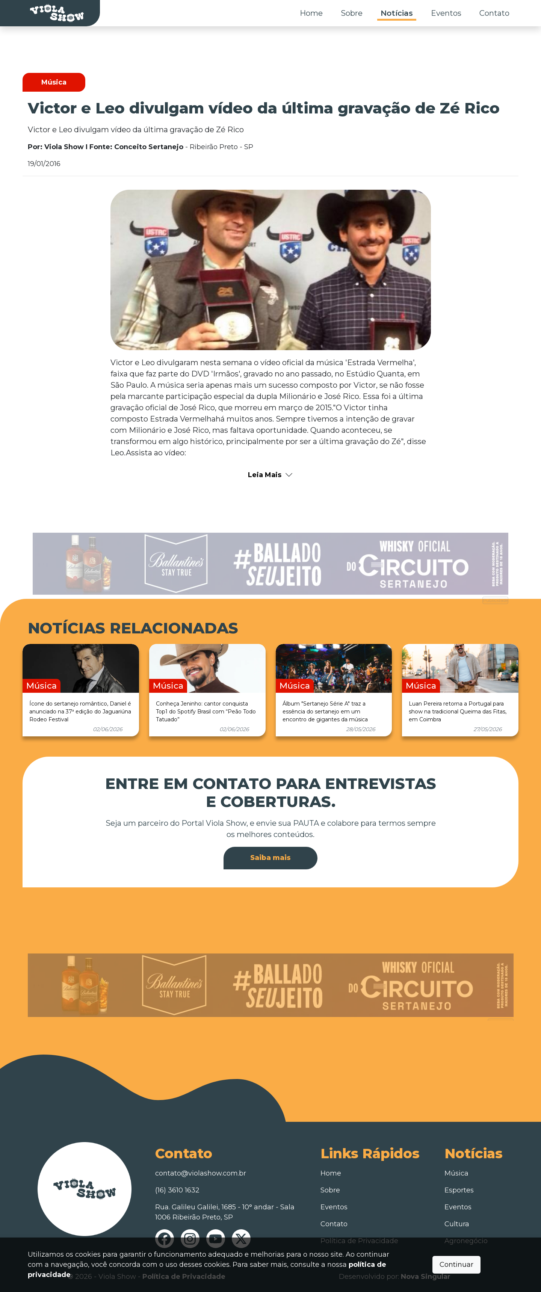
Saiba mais (270, 858)
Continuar (456, 1264)
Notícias (397, 13)
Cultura (456, 1224)
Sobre (352, 13)
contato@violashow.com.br (200, 1173)
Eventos (446, 13)
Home (311, 13)
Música (456, 1173)
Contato (494, 13)
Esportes (459, 1190)
